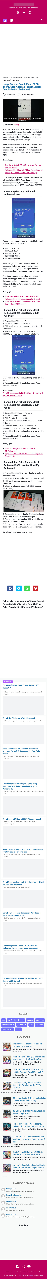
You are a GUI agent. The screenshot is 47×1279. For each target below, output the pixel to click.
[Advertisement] (23, 50)
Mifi (31, 1025)
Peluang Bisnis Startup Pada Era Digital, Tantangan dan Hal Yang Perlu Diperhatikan (28, 1125)
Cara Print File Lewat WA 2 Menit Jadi (19, 718)
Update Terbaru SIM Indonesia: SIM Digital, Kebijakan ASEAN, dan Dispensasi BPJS (28, 1153)
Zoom (18, 1029)
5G (3, 1020)
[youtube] (23, 12)
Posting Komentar (28, 95)
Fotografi (40, 1020)
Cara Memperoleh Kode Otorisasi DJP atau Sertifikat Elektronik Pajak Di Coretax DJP (28, 1070)
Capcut (30, 1020)
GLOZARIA (18, 1275)
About (7, 1271)
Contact (19, 1271)
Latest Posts (4, 1176)
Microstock (22, 1025)
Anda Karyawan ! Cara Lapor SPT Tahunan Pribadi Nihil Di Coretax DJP (27, 1045)
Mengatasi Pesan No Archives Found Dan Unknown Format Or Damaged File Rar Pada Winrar (21, 751)
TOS (40, 1271)
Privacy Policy (26, 1271)
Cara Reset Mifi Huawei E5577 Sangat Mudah (22, 819)
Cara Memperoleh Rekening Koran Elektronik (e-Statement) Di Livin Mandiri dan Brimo (29, 1058)
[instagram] (29, 12)
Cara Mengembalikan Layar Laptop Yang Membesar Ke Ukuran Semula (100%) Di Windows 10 (20, 786)
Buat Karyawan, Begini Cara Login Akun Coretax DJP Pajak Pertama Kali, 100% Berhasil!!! (27, 1085)
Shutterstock (7, 1029)
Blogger (31, 1275)
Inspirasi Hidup (8, 1025)
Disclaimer (34, 1271)
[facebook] (17, 12)
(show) (16, 125)
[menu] (11, 20)
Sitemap (13, 1271)
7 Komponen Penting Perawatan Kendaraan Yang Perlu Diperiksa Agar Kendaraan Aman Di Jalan (29, 1139)
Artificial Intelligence (16, 1020)
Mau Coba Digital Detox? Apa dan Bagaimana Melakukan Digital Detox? (29, 1112)
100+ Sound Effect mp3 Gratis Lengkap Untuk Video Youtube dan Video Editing (29, 1099)
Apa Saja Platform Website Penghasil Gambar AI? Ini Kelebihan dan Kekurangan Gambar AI (29, 1166)
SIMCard (39, 1025)
